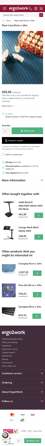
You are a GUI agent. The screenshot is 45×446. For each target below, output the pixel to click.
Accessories (7, 362)
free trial (13, 162)
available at (19, 166)
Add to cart (27, 130)
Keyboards (6, 345)
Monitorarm (7, 356)
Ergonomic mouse (10, 349)
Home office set (9, 366)
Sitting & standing (9, 342)
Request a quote (14, 140)
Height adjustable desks (12, 339)
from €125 (17, 173)
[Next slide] (39, 58)
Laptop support (8, 352)
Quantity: (6, 125)
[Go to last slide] (6, 58)
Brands (5, 359)
